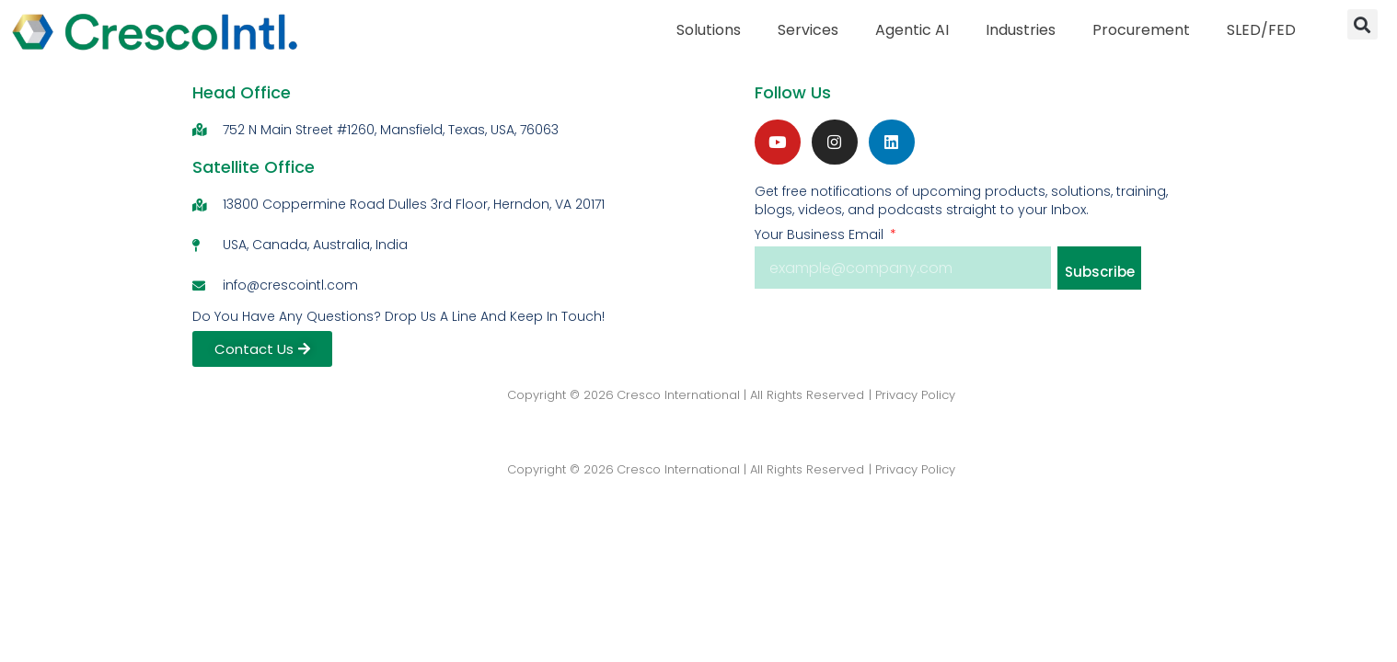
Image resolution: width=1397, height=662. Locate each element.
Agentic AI (912, 29)
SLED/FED (1261, 29)
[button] (1362, 24)
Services (808, 29)
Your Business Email (821, 235)
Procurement (1141, 29)
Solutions (708, 29)
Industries (1021, 29)
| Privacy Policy (912, 395)
